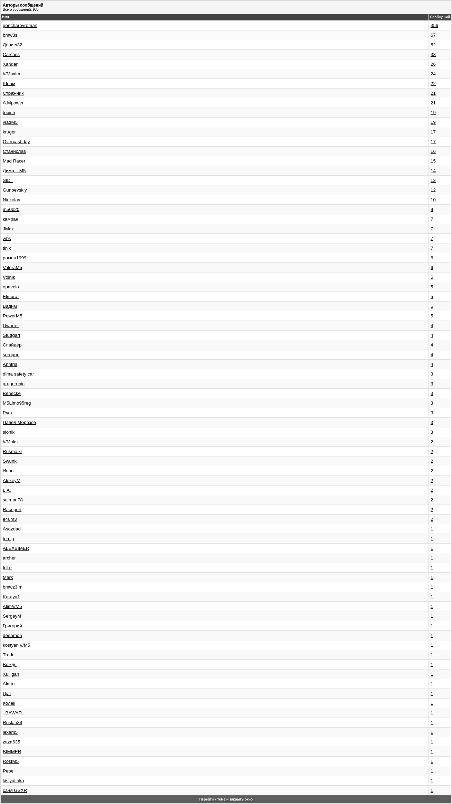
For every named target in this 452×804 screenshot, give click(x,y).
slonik (9, 432)
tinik (7, 248)
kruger (9, 132)
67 (433, 35)
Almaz (9, 683)
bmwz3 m (12, 587)
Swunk (10, 461)
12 (433, 190)
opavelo (11, 286)
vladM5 (10, 122)
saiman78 (13, 499)
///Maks (10, 441)
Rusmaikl (12, 451)
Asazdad (12, 529)
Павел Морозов (19, 422)
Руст (7, 412)
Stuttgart (11, 335)
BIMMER (12, 751)
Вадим (10, 306)
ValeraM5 (12, 267)
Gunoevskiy (15, 190)
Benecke (12, 393)
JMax (8, 228)
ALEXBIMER (16, 548)
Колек (9, 703)
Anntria (10, 364)
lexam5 (10, 732)
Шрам (9, 83)
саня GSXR (15, 790)
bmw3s (10, 35)
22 (433, 83)
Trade (9, 654)
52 (433, 44)
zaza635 (11, 742)
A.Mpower (13, 102)
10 (433, 199)
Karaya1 (11, 596)
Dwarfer (11, 325)
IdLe (7, 567)
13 (433, 180)
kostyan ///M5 (16, 645)
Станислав (14, 151)
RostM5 (11, 761)
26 (433, 64)
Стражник (13, 93)
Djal (7, 693)
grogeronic (14, 383)
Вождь (10, 664)
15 (433, 161)
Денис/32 (12, 44)
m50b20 (11, 209)
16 (433, 151)
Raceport (12, 509)
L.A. (7, 490)
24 (433, 73)
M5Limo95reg (17, 403)
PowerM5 (12, 315)
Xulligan (11, 674)
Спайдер (12, 345)
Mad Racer (14, 161)
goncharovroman (20, 25)
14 (433, 170)
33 (433, 54)
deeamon (12, 635)
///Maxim (11, 73)
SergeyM (12, 616)
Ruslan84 (12, 722)
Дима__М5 (14, 170)
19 (433, 112)
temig (8, 538)
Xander (10, 64)
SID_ (8, 180)
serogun (11, 354)
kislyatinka (13, 780)
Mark (8, 577)
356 (434, 25)
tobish (9, 112)
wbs (7, 238)
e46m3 (10, 519)
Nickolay (11, 199)
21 (433, 93)
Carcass (11, 54)
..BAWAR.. (14, 712)
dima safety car (18, 374)
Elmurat (11, 296)
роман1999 (14, 257)
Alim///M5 (12, 606)
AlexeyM (11, 480)
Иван (8, 470)
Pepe (8, 771)
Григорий (12, 625)
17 (433, 132)
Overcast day (16, 141)
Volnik (9, 277)
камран (10, 219)
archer (9, 558)
